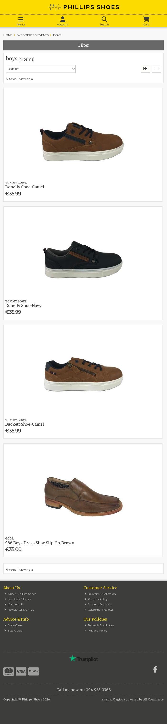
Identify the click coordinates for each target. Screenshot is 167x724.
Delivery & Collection (100, 594)
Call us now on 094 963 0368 (83, 689)
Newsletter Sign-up (19, 609)
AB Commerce (153, 699)
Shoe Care (13, 625)
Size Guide (13, 630)
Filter (83, 45)
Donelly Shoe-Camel (24, 187)
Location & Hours (17, 599)
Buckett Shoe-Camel (24, 424)
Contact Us (13, 604)
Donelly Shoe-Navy (23, 305)
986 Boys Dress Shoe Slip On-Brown (39, 542)
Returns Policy (96, 599)
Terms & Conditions (99, 625)
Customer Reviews (99, 609)
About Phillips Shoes (20, 594)
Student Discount (98, 604)
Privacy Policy (96, 630)
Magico (118, 699)
